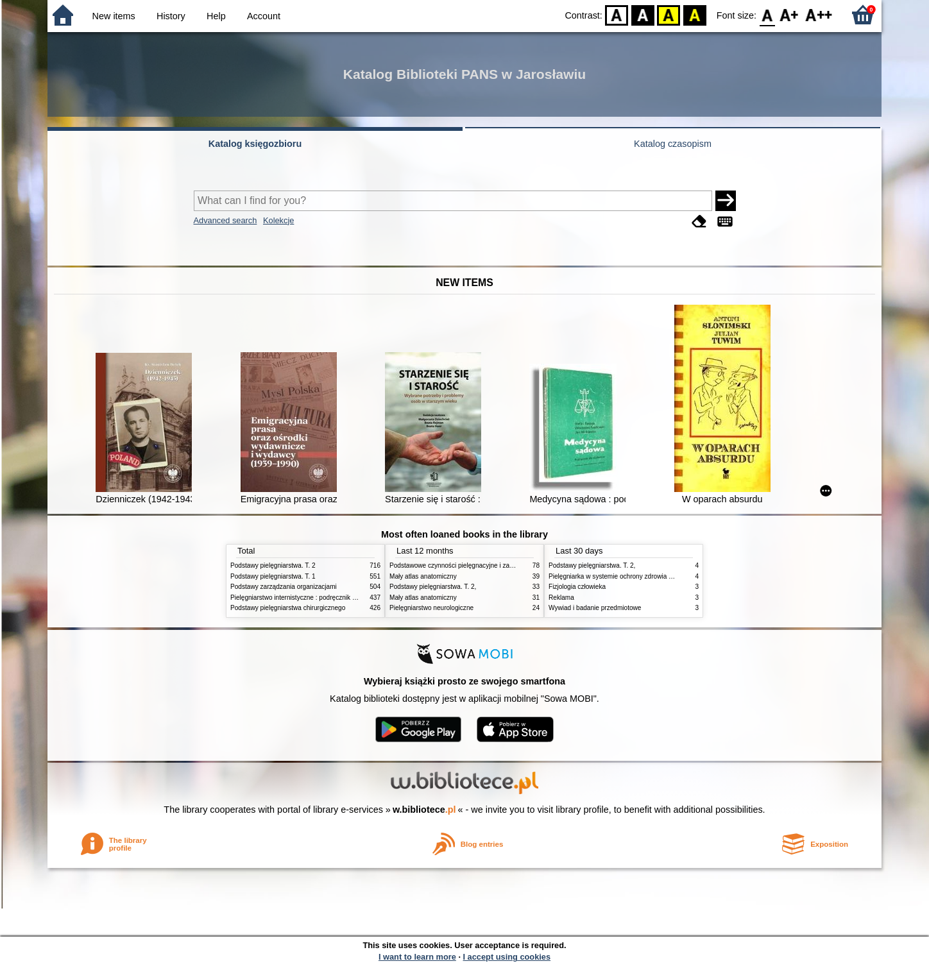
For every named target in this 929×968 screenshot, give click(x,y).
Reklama (561, 597)
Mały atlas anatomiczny (423, 576)
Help (216, 16)
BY (694, 14)
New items (113, 16)
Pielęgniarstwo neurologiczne (431, 607)
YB (669, 14)
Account (263, 16)
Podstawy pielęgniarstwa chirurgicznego (287, 607)
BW (643, 14)
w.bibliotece (424, 809)
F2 (819, 14)
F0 (767, 14)
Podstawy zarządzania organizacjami (283, 586)
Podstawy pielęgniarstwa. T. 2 (273, 565)
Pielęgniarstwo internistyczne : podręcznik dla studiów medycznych (326, 597)
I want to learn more (417, 957)
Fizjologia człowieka (577, 586)
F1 (789, 14)
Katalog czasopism (673, 144)
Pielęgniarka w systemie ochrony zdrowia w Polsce (621, 576)
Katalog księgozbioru (255, 144)
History (171, 16)
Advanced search (225, 220)
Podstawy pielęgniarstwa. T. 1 (273, 576)
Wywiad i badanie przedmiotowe (595, 607)
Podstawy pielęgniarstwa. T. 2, (432, 586)
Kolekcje (278, 220)
